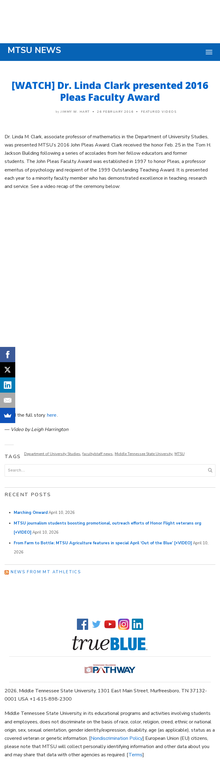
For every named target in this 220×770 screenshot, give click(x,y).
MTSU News (34, 50)
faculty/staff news (97, 453)
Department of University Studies (52, 453)
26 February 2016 (115, 112)
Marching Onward (31, 512)
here (51, 415)
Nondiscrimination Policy (116, 738)
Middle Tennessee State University (143, 453)
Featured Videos (159, 112)
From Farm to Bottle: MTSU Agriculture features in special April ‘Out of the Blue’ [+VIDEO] (103, 543)
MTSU (180, 453)
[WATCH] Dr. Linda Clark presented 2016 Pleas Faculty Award (110, 91)
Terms (135, 754)
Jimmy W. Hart (75, 112)
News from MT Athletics (46, 572)
